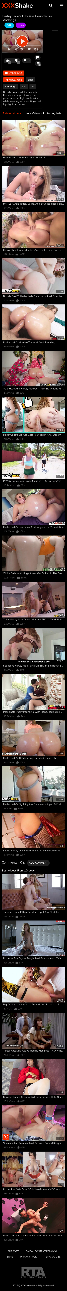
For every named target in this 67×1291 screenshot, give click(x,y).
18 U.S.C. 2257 (54, 1256)
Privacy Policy (29, 1256)
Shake (17, 5)
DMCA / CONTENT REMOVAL (41, 1251)
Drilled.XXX (13, 73)
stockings (10, 86)
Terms (9, 1256)
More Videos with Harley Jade (43, 113)
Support (13, 1251)
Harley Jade (13, 80)
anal (30, 79)
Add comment (38, 862)
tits (24, 86)
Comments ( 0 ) (13, 863)
